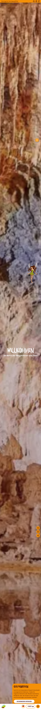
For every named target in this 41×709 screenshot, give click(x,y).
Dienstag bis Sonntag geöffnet (9, 1)
